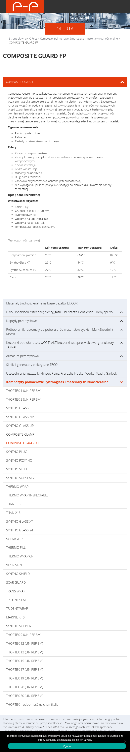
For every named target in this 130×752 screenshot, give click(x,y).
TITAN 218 (13, 513)
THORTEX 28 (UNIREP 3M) (24, 687)
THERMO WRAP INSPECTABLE (27, 495)
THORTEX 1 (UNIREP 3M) (23, 391)
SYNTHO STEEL (17, 469)
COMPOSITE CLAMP (20, 434)
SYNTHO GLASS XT (19, 521)
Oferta (33, 38)
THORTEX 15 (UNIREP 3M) (24, 661)
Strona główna (17, 38)
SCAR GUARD (16, 582)
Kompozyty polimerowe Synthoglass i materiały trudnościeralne (79, 38)
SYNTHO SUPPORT (19, 626)
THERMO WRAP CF (19, 556)
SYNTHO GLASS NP (20, 417)
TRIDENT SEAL (16, 600)
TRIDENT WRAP (17, 608)
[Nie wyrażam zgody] (125, 741)
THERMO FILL (15, 547)
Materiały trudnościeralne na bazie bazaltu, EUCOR (42, 303)
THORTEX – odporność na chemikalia (32, 704)
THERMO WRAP (17, 487)
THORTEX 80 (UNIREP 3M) (24, 696)
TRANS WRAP (15, 591)
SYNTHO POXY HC (19, 460)
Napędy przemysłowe (21, 321)
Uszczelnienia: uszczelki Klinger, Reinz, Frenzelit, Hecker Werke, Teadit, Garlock (61, 373)
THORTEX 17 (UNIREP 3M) (24, 669)
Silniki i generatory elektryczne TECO (32, 364)
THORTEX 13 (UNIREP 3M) (24, 652)
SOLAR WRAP (15, 539)
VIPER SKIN (14, 565)
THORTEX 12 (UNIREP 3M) (24, 643)
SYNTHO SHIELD (18, 574)
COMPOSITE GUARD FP (23, 443)
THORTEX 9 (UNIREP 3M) (23, 635)
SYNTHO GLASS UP (20, 425)
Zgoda (67, 746)
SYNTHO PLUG (16, 452)
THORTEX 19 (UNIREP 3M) (24, 678)
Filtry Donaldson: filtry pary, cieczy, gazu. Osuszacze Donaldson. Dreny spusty (59, 312)
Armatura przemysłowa (22, 356)
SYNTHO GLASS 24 (19, 530)
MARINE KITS (15, 617)
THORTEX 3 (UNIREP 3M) (23, 399)
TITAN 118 (13, 504)
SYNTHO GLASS (17, 408)
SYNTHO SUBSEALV (20, 478)
